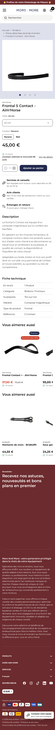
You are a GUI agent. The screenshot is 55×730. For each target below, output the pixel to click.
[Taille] (27, 122)
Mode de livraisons (10, 710)
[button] (27, 676)
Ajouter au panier (33, 168)
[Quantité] (9, 168)
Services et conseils (18, 180)
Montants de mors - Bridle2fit (19, 444)
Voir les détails (46, 157)
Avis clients (13, 192)
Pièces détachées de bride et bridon (23, 33)
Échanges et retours (18, 205)
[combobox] (27, 18)
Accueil (5, 30)
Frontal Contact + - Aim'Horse (19, 375)
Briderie (16, 30)
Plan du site (42, 725)
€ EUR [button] (6, 691)
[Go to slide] (20, 95)
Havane (8, 137)
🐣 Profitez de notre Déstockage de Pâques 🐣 (27, 2)
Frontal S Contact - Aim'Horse (20, 36)
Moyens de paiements (11, 700)
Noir (18, 137)
